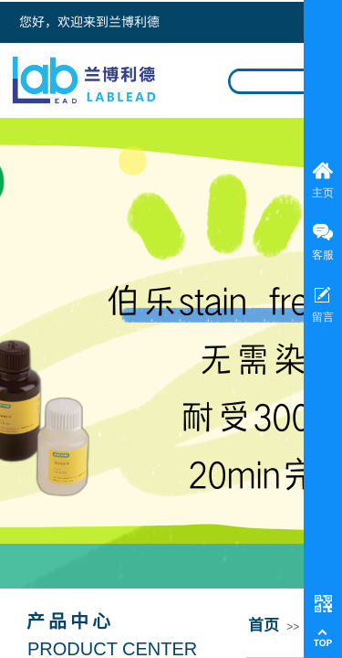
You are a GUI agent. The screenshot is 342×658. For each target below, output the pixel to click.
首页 (263, 623)
